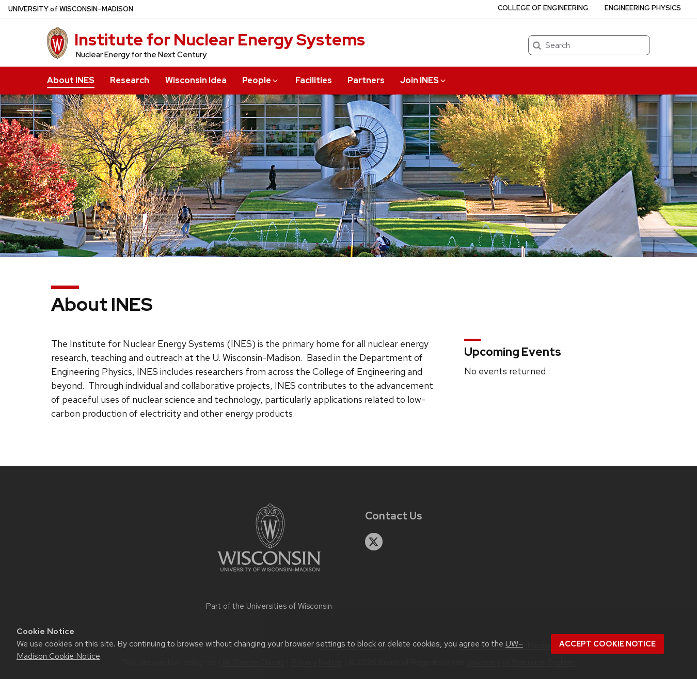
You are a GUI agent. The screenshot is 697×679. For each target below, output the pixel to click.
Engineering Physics (643, 8)
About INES (70, 80)
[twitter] (374, 541)
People (260, 80)
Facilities (313, 80)
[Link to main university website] (269, 573)
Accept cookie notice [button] (607, 644)
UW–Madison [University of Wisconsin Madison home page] (70, 9)
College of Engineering (543, 8)
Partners (366, 80)
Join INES (423, 80)
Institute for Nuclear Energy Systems (219, 39)
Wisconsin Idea (196, 80)
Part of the (269, 606)
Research (129, 80)
